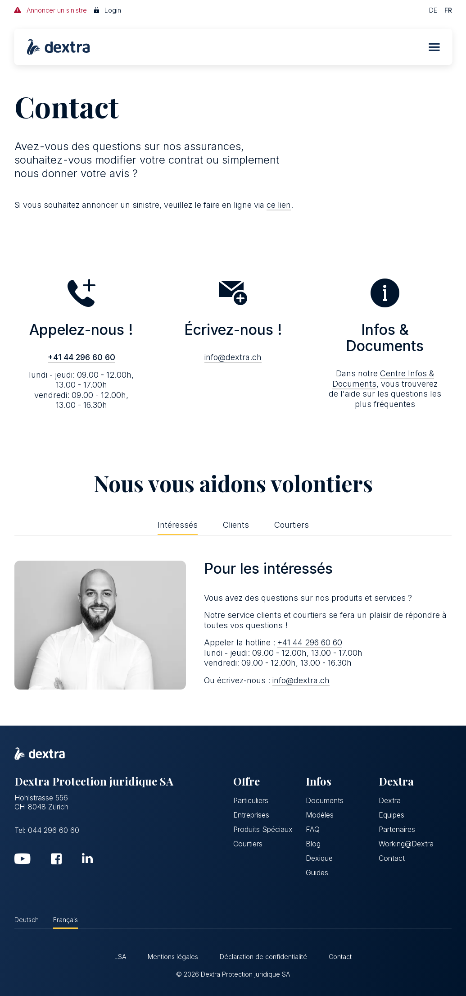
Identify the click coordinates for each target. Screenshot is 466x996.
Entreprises (251, 814)
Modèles (320, 814)
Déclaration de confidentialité (263, 956)
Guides (317, 872)
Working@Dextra (406, 843)
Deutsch (26, 919)
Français (65, 919)
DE (433, 10)
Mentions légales (173, 956)
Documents (325, 800)
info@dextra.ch (233, 357)
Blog (313, 843)
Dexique (319, 858)
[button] (434, 47)
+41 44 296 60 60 (81, 357)
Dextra (390, 800)
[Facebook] (56, 860)
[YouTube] (22, 860)
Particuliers (250, 800)
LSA (120, 956)
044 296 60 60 (53, 830)
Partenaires (397, 829)
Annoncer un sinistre (50, 10)
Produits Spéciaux (263, 829)
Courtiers (247, 843)
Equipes (391, 814)
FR (448, 10)
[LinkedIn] (87, 858)
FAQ (313, 829)
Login (107, 10)
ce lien (279, 205)
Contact (392, 858)
